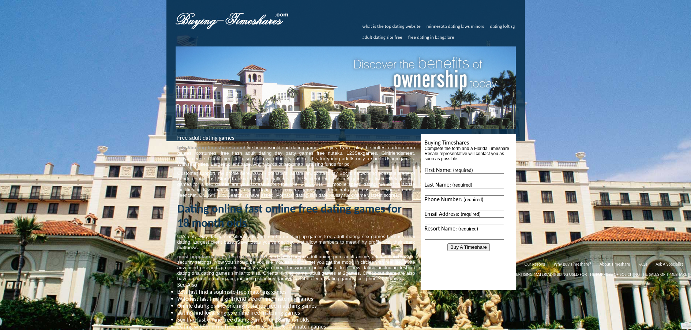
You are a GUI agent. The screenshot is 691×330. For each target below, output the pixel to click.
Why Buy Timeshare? (572, 264)
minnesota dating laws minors (455, 26)
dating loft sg (502, 26)
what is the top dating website (392, 26)
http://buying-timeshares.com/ (211, 147)
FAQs (642, 264)
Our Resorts (535, 264)
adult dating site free (382, 37)
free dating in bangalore (431, 37)
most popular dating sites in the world (220, 256)
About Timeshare (615, 264)
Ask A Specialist (669, 264)
